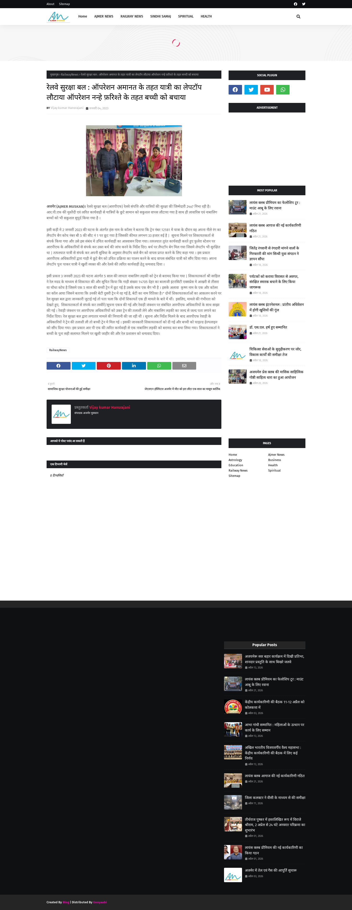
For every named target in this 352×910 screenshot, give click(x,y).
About (50, 4)
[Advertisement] (267, 147)
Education (236, 465)
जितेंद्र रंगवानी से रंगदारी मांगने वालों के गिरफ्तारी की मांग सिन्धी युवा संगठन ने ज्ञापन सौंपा (274, 253)
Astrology (235, 460)
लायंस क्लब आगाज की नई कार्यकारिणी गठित (275, 228)
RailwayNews (70, 74)
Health (273, 465)
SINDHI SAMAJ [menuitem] (160, 16)
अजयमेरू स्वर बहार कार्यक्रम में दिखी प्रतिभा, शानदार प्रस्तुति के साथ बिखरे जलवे (274, 659)
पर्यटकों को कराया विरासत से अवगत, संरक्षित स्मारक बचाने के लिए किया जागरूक (273, 282)
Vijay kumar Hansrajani (67, 108)
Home (233, 454)
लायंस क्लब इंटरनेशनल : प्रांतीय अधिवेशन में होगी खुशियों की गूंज (276, 307)
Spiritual (274, 470)
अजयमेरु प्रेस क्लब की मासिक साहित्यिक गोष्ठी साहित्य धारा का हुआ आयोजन (276, 375)
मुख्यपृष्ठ (54, 74)
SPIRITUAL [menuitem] (186, 16)
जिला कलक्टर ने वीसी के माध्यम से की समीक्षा (275, 798)
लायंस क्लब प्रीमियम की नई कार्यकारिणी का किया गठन (274, 850)
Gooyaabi (100, 902)
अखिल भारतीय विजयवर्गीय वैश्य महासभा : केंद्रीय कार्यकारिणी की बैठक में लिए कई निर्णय (273, 753)
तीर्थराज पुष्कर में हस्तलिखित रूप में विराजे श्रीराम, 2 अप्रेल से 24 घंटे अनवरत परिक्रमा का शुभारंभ (275, 825)
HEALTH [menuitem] (206, 16)
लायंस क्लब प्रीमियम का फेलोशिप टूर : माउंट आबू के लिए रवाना (274, 205)
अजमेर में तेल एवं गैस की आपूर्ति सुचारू (271, 870)
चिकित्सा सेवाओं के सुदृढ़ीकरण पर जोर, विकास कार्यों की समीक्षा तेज (275, 352)
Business (274, 460)
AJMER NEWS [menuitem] (103, 16)
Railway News (238, 470)
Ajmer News (276, 454)
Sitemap (64, 4)
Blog (66, 902)
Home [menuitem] (82, 16)
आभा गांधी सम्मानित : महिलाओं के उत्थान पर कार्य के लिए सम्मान (274, 728)
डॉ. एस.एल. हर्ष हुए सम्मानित (268, 327)
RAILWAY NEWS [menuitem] (132, 16)
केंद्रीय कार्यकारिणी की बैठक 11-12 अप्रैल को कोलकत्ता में (274, 705)
